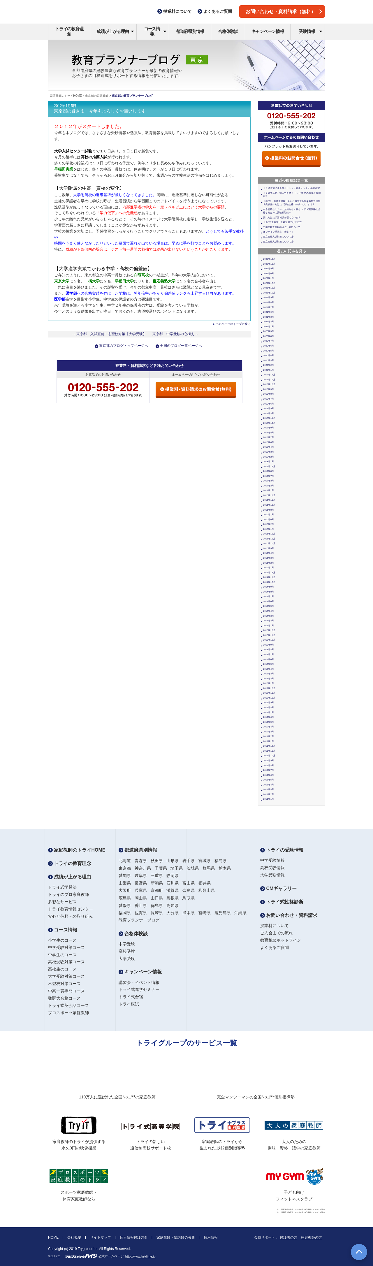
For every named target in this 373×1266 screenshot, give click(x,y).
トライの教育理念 (69, 31)
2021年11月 (269, 287)
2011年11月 (269, 751)
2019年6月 (268, 403)
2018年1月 (268, 461)
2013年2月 (268, 678)
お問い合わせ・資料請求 (288, 915)
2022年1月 (268, 278)
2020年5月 (268, 350)
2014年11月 (269, 577)
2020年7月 (268, 341)
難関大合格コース (64, 998)
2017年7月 (268, 476)
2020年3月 (268, 360)
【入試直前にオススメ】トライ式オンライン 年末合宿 (291, 188)
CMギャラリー (278, 888)
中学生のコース (62, 954)
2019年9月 (268, 389)
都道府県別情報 (190, 31)
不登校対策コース (64, 983)
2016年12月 (269, 495)
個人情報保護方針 (134, 1237)
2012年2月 (268, 736)
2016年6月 (268, 519)
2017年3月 (268, 480)
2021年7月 (268, 307)
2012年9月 (268, 702)
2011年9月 (268, 760)
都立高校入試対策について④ (278, 241)
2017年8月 (268, 471)
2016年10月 (269, 505)
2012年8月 (268, 707)
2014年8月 (268, 591)
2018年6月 (268, 442)
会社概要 (74, 1237)
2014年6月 (268, 601)
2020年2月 (268, 365)
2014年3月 (268, 616)
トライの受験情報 (281, 849)
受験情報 (310, 31)
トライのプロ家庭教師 (68, 894)
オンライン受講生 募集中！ (278, 232)
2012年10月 (269, 698)
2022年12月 (269, 259)
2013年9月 (268, 644)
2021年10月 (269, 292)
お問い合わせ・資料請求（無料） (284, 11)
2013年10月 (269, 640)
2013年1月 (268, 683)
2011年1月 (268, 799)
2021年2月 (268, 321)
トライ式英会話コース (68, 1005)
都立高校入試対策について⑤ (278, 236)
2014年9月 (268, 586)
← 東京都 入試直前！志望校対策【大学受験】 (109, 334)
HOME (53, 1237)
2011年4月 (268, 784)
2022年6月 (268, 273)
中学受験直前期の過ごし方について (281, 227)
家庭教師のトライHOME (66, 95)
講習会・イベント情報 (139, 982)
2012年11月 (269, 693)
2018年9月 (268, 427)
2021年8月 (268, 302)
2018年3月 (268, 452)
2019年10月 (269, 384)
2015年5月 (268, 548)
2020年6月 (268, 345)
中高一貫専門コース (66, 991)
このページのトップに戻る (233, 324)
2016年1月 (268, 529)
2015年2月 (268, 563)
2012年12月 (269, 688)
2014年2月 (268, 620)
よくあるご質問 (274, 947)
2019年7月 (268, 399)
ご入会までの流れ (276, 933)
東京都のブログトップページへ (123, 346)
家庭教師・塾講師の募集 (175, 1237)
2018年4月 (268, 447)
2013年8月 (268, 649)
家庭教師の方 (311, 1237)
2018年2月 (268, 457)
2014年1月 (268, 625)
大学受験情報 (272, 875)
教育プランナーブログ (139, 920)
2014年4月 (268, 611)
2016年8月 (268, 510)
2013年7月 (268, 654)
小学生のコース (62, 940)
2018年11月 (269, 418)
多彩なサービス (62, 901)
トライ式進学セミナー (139, 989)
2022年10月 (269, 264)
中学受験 (127, 944)
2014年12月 (269, 572)
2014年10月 (269, 582)
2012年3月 (268, 731)
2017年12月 (269, 466)
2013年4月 (268, 669)
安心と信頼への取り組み (70, 916)
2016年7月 (268, 514)
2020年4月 (268, 355)
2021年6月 (268, 312)
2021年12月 (269, 283)
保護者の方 (288, 1237)
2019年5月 (268, 408)
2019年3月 (268, 413)
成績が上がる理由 (115, 31)
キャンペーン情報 (267, 31)
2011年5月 (268, 779)
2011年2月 (268, 794)
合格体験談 (228, 31)
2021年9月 (268, 297)
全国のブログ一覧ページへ (181, 346)
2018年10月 (269, 423)
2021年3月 (268, 317)
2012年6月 (268, 717)
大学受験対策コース (66, 976)
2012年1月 (268, 741)
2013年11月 (269, 635)
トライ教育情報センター (70, 909)
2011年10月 (269, 755)
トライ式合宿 (131, 996)
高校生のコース (62, 969)
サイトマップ (100, 1237)
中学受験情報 (272, 860)
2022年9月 (268, 268)
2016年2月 (268, 524)
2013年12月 (269, 630)
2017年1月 (268, 490)
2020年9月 (268, 331)
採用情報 (211, 1237)
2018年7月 (268, 437)
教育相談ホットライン (280, 940)
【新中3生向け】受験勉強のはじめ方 (282, 222)
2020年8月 (268, 336)
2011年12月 (269, 746)
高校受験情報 (272, 867)
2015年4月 (268, 553)
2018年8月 (268, 432)
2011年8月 (268, 765)
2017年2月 (268, 485)
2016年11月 (269, 500)
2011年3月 (268, 789)
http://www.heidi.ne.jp (140, 1256)
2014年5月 (268, 606)
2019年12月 (269, 374)
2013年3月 (268, 673)
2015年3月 (268, 558)
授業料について (274, 925)
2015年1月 (268, 567)
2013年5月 (268, 664)
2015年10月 (269, 543)
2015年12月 (269, 533)
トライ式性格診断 (281, 901)
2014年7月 (268, 596)
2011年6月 (268, 775)
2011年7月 (268, 770)
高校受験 (127, 951)
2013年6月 (268, 659)
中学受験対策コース (66, 947)
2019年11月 (269, 379)
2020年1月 (268, 370)
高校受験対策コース (66, 961)
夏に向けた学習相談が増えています (281, 217)
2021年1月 (268, 326)
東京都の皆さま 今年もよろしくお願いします (100, 111)
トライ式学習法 (62, 887)
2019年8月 (268, 394)
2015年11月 (269, 538)
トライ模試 (129, 1004)
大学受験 (127, 958)
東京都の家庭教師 (96, 95)
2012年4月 (268, 726)
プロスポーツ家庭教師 (68, 1012)
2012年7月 (268, 712)
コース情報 (155, 31)
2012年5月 (268, 722)
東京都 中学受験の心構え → (175, 334)
